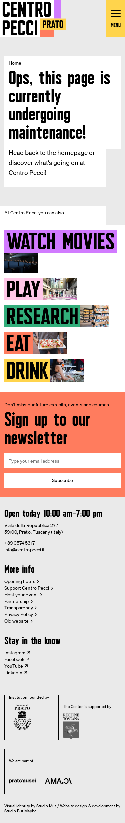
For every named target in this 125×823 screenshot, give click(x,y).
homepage (72, 152)
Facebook (14, 659)
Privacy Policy (18, 614)
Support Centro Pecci (26, 588)
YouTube (13, 666)
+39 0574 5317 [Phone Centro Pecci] (19, 543)
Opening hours (19, 581)
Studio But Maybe (20, 811)
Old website (16, 621)
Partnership (16, 601)
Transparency (18, 607)
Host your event (21, 594)
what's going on (56, 162)
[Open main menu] (115, 18)
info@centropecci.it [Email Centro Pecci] (24, 549)
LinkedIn (13, 672)
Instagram (15, 652)
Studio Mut (46, 806)
